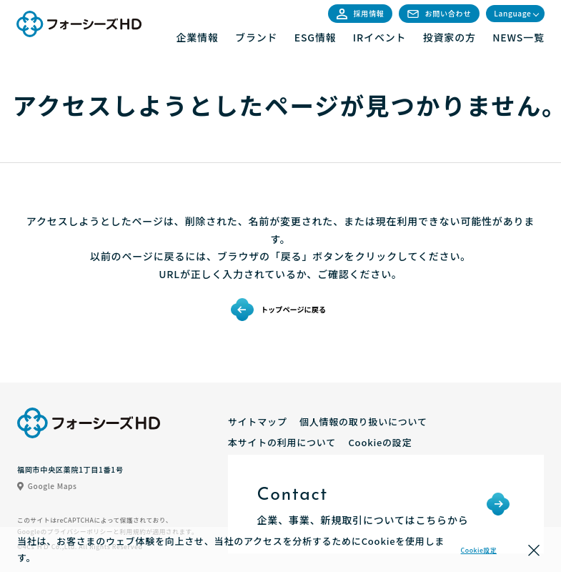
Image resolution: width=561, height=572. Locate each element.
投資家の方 (449, 37)
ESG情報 (315, 37)
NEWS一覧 (518, 37)
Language (512, 13)
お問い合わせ (439, 13)
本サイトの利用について (282, 442)
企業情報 (197, 37)
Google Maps (47, 485)
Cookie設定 (479, 550)
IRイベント (380, 37)
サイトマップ (257, 421)
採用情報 (360, 13)
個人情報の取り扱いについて (363, 421)
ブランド (256, 37)
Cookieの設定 (380, 442)
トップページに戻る (293, 309)
